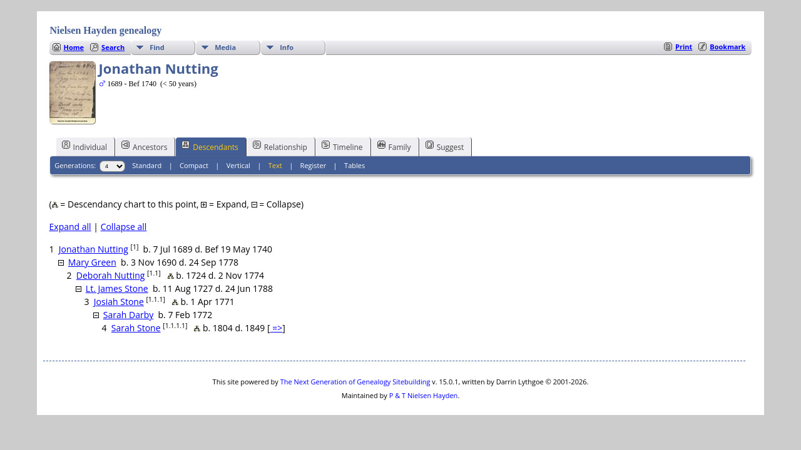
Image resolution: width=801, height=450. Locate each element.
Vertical (238, 165)
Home (74, 47)
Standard (146, 165)
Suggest (445, 146)
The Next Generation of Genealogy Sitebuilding (355, 381)
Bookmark (727, 46)
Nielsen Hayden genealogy (106, 30)
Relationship (280, 146)
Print (683, 46)
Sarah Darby (128, 315)
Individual (85, 146)
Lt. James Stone (117, 288)
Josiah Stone (119, 302)
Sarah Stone (136, 328)
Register (313, 165)
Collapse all (124, 226)
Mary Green (92, 262)
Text (275, 165)
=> (276, 328)
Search (113, 47)
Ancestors (144, 146)
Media (225, 47)
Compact (194, 165)
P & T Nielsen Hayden (423, 395)
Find (157, 47)
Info (286, 47)
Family (394, 146)
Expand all (70, 226)
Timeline (342, 146)
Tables (354, 165)
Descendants (209, 146)
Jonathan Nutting (93, 249)
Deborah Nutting (110, 275)
